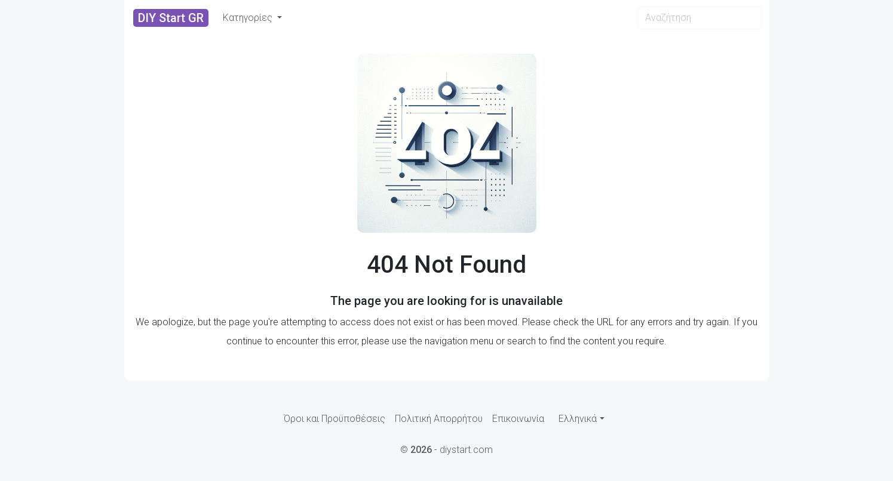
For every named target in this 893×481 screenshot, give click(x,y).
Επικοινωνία (518, 418)
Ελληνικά (577, 418)
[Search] (699, 18)
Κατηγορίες (249, 17)
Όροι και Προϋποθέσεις (334, 418)
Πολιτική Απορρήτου (439, 418)
